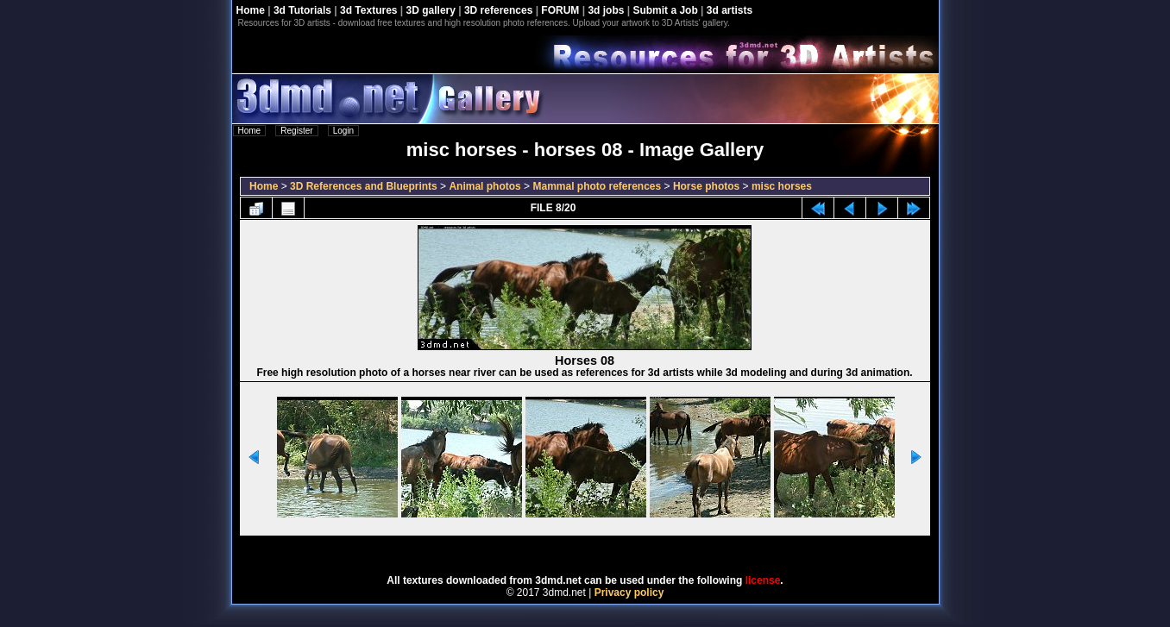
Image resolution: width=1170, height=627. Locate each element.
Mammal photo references (596, 186)
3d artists (729, 10)
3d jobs (606, 10)
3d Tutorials (302, 10)
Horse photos (706, 186)
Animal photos (484, 186)
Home (250, 10)
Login (343, 130)
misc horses (782, 186)
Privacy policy (629, 592)
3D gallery (431, 10)
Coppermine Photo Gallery (606, 549)
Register (296, 130)
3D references (498, 10)
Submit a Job (664, 10)
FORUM (560, 10)
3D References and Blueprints (363, 186)
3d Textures (368, 10)
